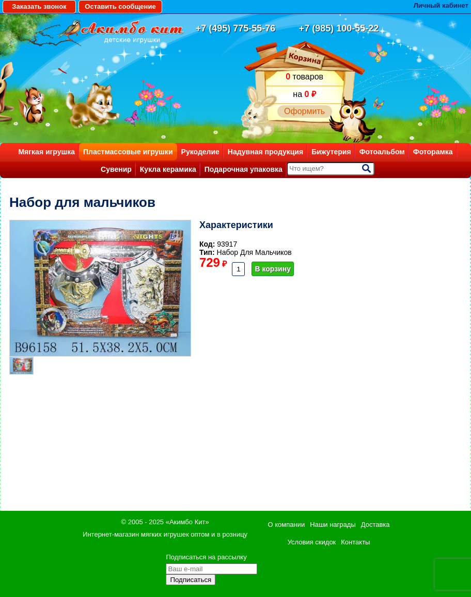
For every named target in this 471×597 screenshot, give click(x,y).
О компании (286, 524)
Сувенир (116, 169)
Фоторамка (433, 152)
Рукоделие (200, 152)
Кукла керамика (168, 169)
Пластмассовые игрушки (128, 152)
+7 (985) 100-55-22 (339, 28)
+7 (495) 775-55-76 (236, 28)
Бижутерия (331, 152)
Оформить (304, 111)
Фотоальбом (382, 152)
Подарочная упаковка (243, 169)
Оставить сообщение (120, 6)
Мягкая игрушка (46, 152)
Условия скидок (312, 542)
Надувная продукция (265, 152)
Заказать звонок (39, 6)
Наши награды (332, 524)
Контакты (355, 542)
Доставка (375, 524)
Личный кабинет (441, 5)
